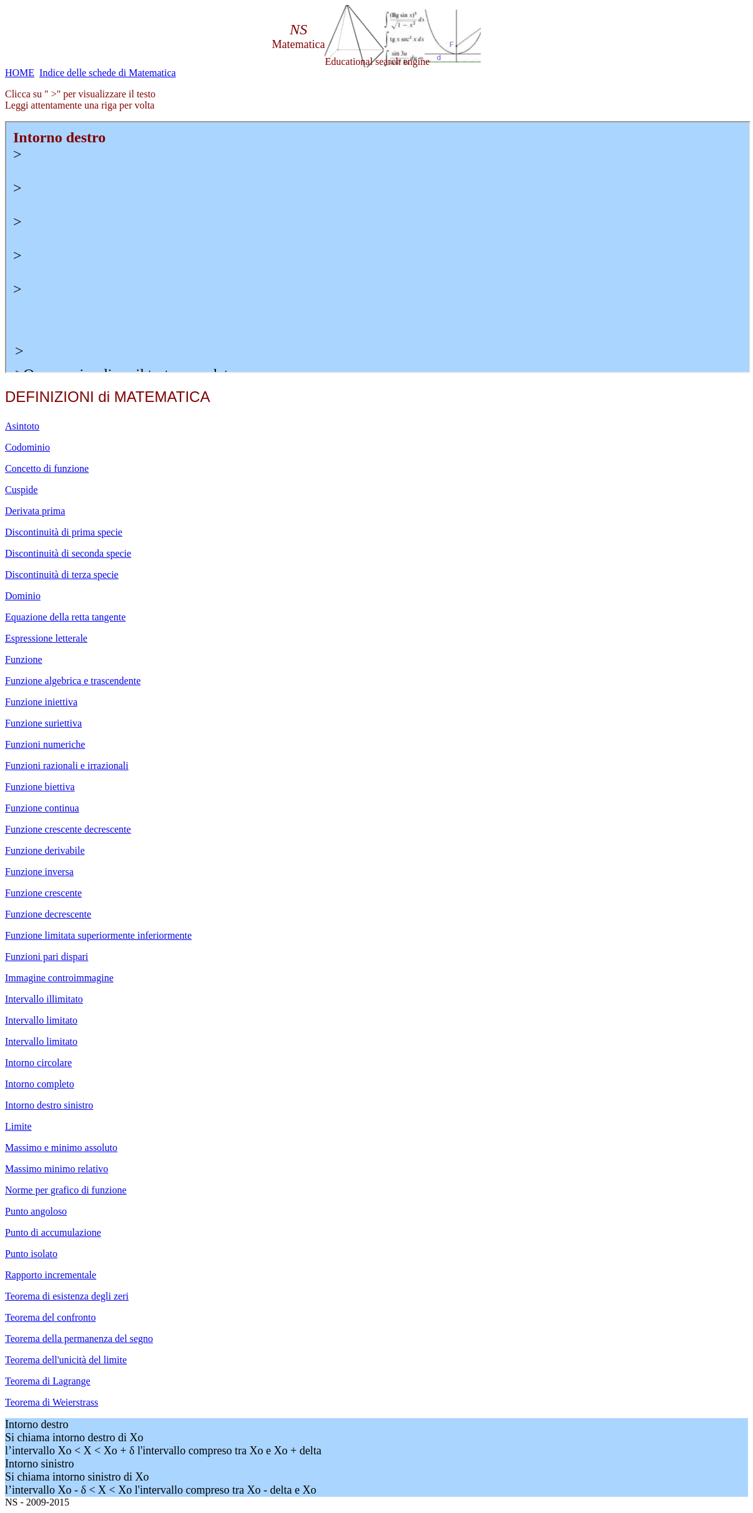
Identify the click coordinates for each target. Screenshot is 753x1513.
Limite (18, 1126)
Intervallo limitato (41, 1020)
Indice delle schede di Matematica (107, 72)
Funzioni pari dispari (46, 956)
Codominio (27, 447)
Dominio (23, 595)
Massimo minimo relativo (56, 1168)
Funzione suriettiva (43, 723)
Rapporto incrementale (50, 1275)
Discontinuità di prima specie (63, 532)
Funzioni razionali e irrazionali (67, 765)
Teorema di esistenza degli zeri (67, 1296)
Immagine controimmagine (59, 977)
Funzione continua (42, 808)
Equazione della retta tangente (65, 617)
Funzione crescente (43, 893)
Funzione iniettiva (41, 702)
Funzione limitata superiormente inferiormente (98, 935)
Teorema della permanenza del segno (79, 1338)
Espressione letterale (46, 638)
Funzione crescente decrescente (68, 829)
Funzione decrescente (48, 914)
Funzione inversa (39, 871)
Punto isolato (31, 1253)
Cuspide (21, 489)
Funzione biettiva (40, 786)
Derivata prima (35, 511)
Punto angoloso (36, 1211)
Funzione (23, 659)
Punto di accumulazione (53, 1232)
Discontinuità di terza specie (62, 574)
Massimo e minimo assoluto (61, 1147)
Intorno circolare (38, 1062)
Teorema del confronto (50, 1317)
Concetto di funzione (47, 468)
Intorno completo (39, 1084)
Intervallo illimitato (44, 999)
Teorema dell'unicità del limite (66, 1359)
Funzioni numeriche (45, 744)
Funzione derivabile (45, 850)
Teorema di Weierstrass (51, 1402)
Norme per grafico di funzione (66, 1190)
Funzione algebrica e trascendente (72, 680)
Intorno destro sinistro (49, 1105)
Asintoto (22, 426)
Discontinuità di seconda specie (68, 553)
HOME (19, 72)
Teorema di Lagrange (48, 1381)
